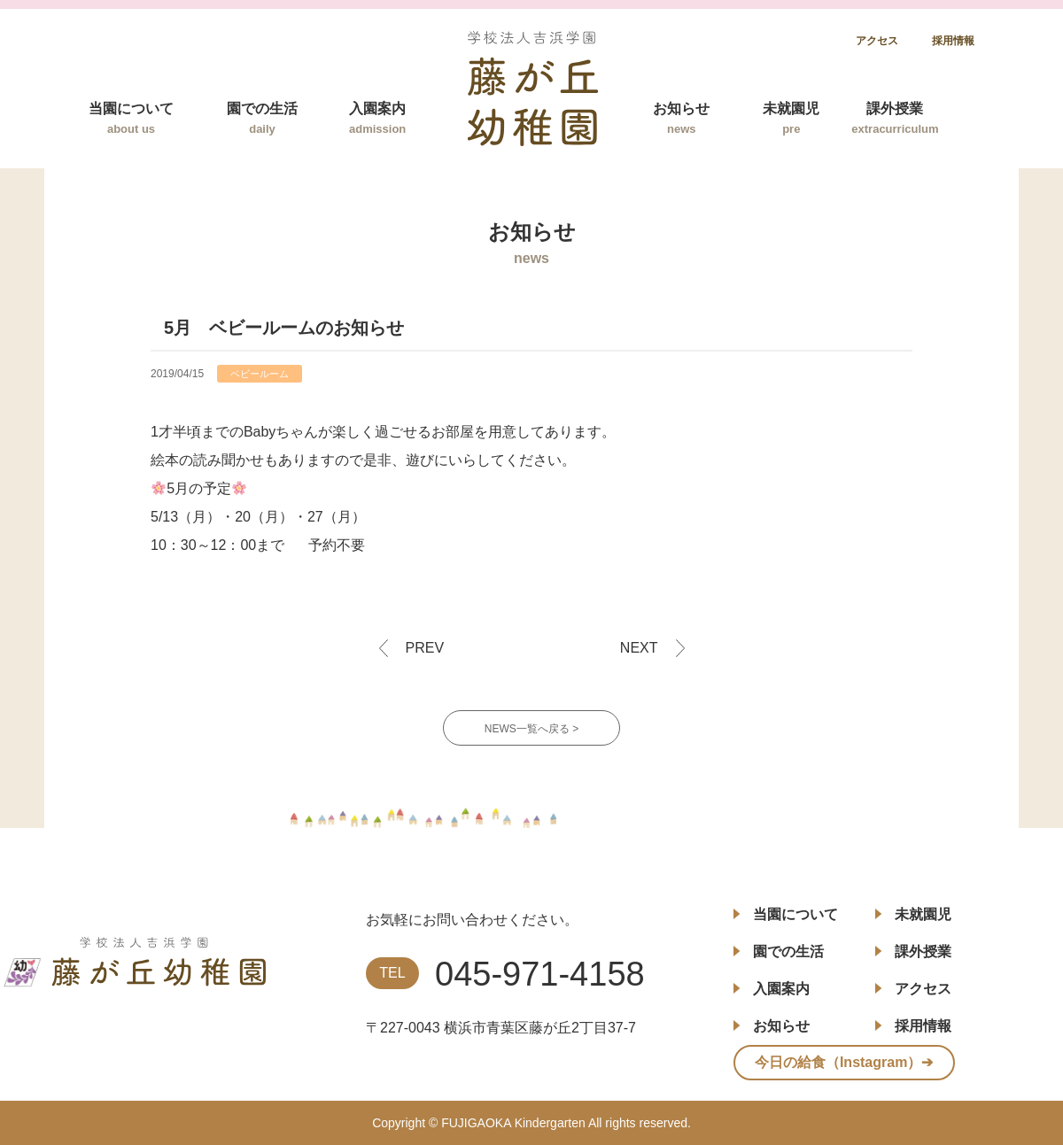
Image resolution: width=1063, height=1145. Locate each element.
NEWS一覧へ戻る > (531, 729)
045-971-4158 (540, 974)
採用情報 (953, 40)
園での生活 (262, 118)
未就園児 (791, 118)
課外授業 (894, 118)
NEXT (639, 647)
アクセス (877, 40)
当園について (131, 118)
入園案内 (377, 118)
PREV (425, 647)
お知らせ (681, 118)
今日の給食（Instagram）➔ (844, 1062)
